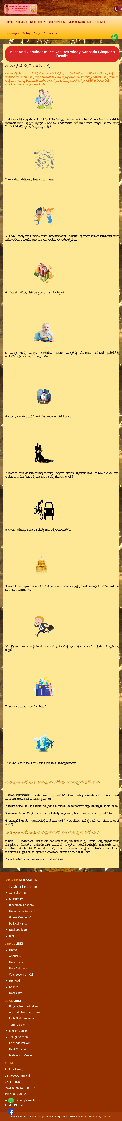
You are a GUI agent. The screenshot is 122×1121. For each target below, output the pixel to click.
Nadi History (37, 21)
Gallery (26, 33)
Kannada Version (19, 1043)
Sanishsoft (107, 1116)
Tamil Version (17, 1024)
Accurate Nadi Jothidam (24, 1012)
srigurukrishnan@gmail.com (22, 1100)
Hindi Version (17, 1049)
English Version (18, 1030)
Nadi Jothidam (18, 929)
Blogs (37, 33)
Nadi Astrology (56, 21)
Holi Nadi (100, 21)
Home (9, 21)
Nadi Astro (15, 993)
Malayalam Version (21, 1055)
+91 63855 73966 (16, 1094)
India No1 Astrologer (22, 1018)
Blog (12, 935)
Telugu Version (18, 1037)
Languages (12, 33)
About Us (21, 21)
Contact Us (50, 33)
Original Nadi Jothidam (23, 1006)
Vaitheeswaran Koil (80, 21)
